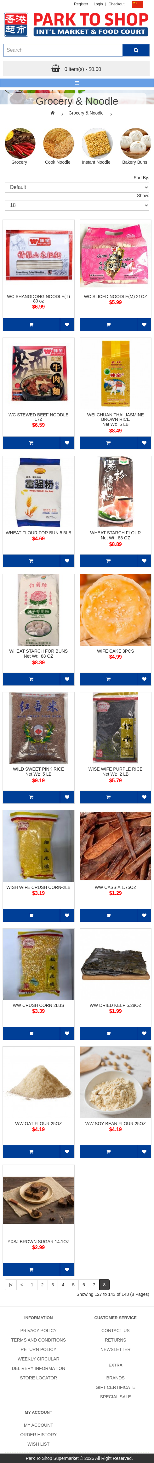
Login (98, 4)
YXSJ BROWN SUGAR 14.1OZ (39, 1241)
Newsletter (115, 1349)
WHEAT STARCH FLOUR (115, 532)
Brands (115, 1377)
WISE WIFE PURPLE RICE (115, 769)
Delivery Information (38, 1368)
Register (81, 4)
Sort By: (141, 177)
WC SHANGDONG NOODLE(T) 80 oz (38, 298)
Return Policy (38, 1349)
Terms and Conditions (38, 1340)
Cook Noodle (58, 162)
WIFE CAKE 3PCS (115, 651)
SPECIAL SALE (115, 1396)
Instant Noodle (96, 162)
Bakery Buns (134, 162)
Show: (143, 195)
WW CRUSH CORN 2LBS (38, 1005)
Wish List (38, 1444)
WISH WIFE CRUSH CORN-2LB (38, 887)
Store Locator (38, 1377)
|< (11, 1284)
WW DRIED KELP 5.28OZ (115, 1005)
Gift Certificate (115, 1387)
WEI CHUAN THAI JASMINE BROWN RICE (115, 417)
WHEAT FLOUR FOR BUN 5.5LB (38, 532)
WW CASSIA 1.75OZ (115, 887)
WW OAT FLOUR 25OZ (38, 1123)
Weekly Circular (39, 1358)
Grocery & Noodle (86, 112)
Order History (38, 1434)
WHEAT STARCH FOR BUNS (38, 651)
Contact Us (115, 1330)
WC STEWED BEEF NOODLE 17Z (39, 417)
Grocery (19, 162)
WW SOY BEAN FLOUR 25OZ (115, 1123)
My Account (38, 1425)
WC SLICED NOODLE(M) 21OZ (115, 296)
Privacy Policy (38, 1330)
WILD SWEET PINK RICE (38, 769)
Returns (115, 1340)
